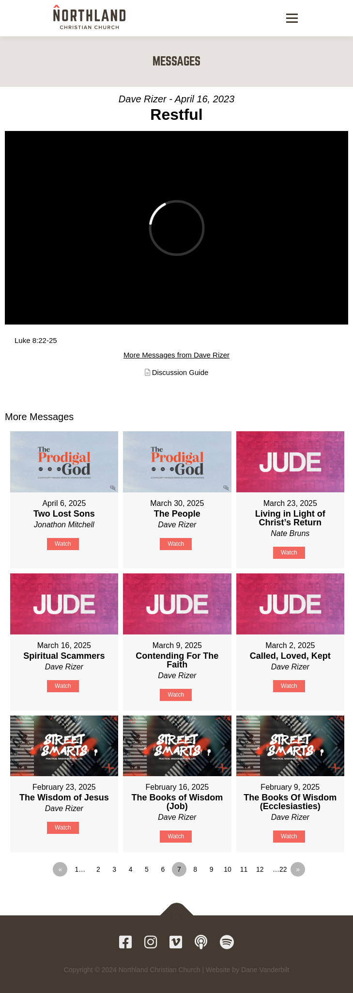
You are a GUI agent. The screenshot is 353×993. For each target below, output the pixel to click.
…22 (280, 869)
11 (244, 869)
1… (80, 869)
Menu (290, 18)
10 (227, 869)
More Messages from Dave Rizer (176, 355)
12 (260, 869)
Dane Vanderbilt (265, 970)
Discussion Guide (180, 372)
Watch (63, 543)
